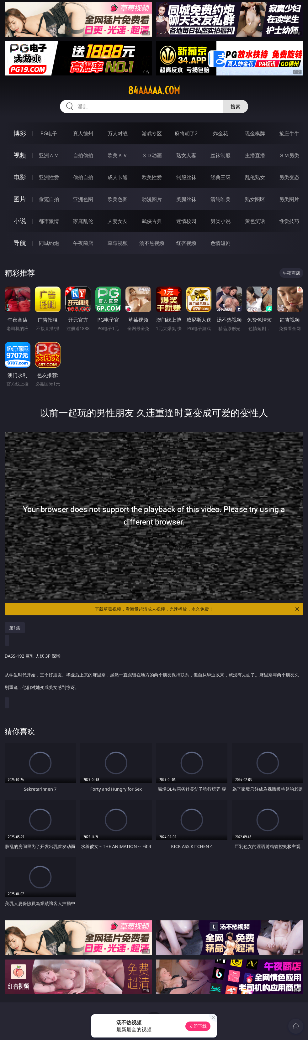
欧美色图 (118, 199)
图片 (19, 199)
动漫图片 (152, 199)
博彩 (19, 133)
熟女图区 (255, 199)
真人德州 (83, 133)
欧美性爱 (152, 177)
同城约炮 (49, 243)
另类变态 (289, 177)
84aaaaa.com (154, 90)
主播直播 (255, 155)
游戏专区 (152, 133)
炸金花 (220, 133)
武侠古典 (152, 221)
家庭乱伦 (83, 221)
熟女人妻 (186, 155)
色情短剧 (220, 243)
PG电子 (48, 133)
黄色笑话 (255, 221)
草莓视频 (118, 243)
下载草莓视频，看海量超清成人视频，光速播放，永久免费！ (197, 609)
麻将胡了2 (186, 133)
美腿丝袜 (186, 199)
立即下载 (198, 1026)
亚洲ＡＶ (49, 155)
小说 (19, 221)
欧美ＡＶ (118, 155)
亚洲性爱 (49, 177)
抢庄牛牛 (289, 133)
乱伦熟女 (255, 177)
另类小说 (220, 221)
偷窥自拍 (49, 199)
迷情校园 (186, 221)
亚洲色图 (83, 199)
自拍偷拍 (83, 155)
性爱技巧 (289, 221)
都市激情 (49, 221)
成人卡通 (118, 177)
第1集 (14, 628)
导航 (19, 243)
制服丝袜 (186, 177)
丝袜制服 (220, 155)
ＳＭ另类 (289, 155)
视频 (19, 155)
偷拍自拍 (83, 177)
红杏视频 (186, 243)
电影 (19, 177)
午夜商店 (83, 243)
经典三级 (220, 177)
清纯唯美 (220, 199)
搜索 (236, 106)
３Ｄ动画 (152, 155)
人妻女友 (118, 221)
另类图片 (289, 199)
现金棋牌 (255, 133)
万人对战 (118, 133)
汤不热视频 (151, 243)
